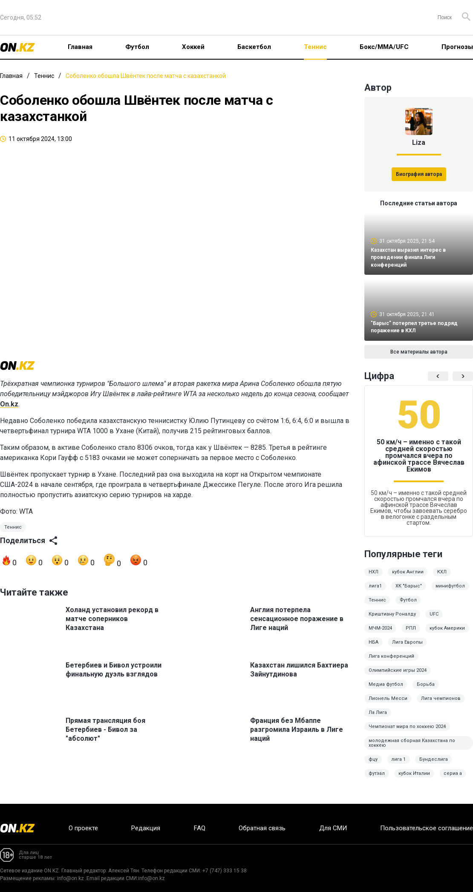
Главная (80, 47)
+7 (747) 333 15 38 (224, 871)
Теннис (315, 47)
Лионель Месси (388, 704)
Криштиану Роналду (392, 620)
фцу (373, 765)
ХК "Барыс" (408, 592)
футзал (377, 779)
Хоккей (193, 47)
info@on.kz (70, 878)
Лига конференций (391, 662)
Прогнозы (457, 47)
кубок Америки (447, 634)
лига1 (375, 592)
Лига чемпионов (441, 704)
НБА (373, 648)
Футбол (137, 47)
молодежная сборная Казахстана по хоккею (412, 749)
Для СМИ (333, 828)
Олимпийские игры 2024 (398, 676)
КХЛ (442, 578)
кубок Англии (408, 578)
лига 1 (398, 765)
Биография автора (419, 174)
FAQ (199, 828)
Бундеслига (433, 765)
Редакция (145, 828)
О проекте (83, 828)
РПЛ (411, 634)
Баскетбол (254, 47)
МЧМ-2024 (380, 634)
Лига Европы (407, 648)
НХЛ (373, 578)
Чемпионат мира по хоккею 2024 (407, 732)
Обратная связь (262, 828)
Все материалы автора (418, 358)
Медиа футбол (386, 690)
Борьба (426, 690)
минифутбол (450, 592)
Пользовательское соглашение (426, 828)
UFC (434, 620)
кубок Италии (414, 779)
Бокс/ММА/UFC (384, 47)
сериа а (453, 779)
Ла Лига (378, 718)
